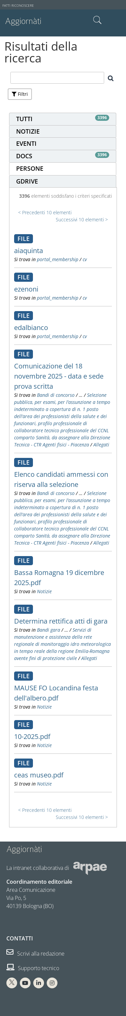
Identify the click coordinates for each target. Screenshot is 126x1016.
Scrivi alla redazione (35, 953)
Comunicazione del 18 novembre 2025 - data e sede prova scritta (58, 376)
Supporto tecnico (32, 968)
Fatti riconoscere (18, 5)
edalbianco (31, 327)
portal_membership (57, 259)
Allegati (101, 444)
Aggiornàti (23, 21)
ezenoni (26, 289)
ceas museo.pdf (39, 774)
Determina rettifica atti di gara (61, 621)
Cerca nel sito (97, 20)
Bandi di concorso (56, 395)
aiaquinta (28, 250)
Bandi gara (48, 630)
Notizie (44, 591)
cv (85, 259)
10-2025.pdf (32, 736)
